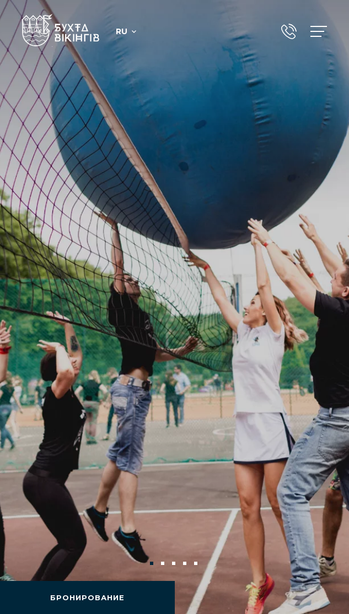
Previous (26, 563)
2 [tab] (164, 564)
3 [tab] (175, 564)
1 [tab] (152, 564)
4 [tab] (186, 564)
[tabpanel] (174, 307)
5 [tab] (197, 564)
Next (322, 563)
